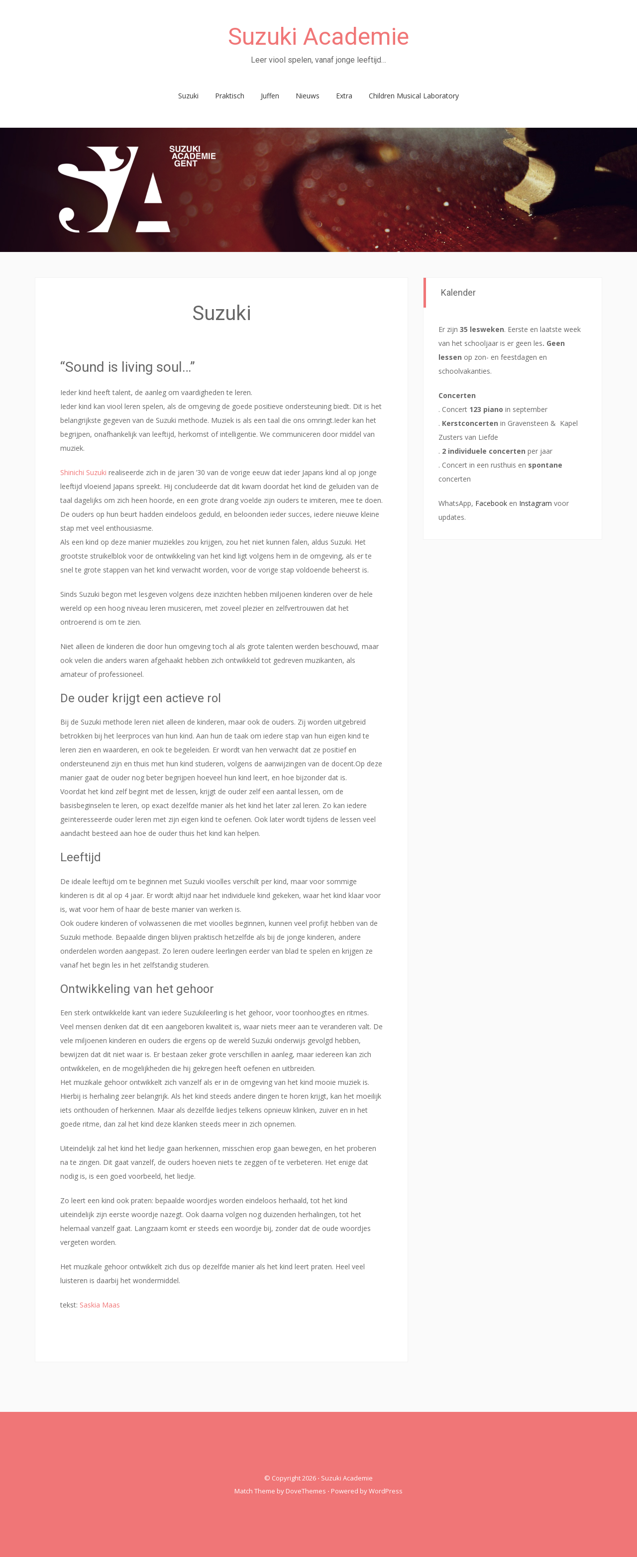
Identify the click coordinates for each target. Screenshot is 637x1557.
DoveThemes (306, 1490)
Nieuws (307, 95)
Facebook (491, 503)
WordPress (386, 1490)
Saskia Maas (100, 1305)
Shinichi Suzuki (83, 472)
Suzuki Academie (318, 36)
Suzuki (188, 95)
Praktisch (229, 95)
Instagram (535, 503)
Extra (344, 95)
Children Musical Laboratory (414, 95)
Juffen (270, 95)
